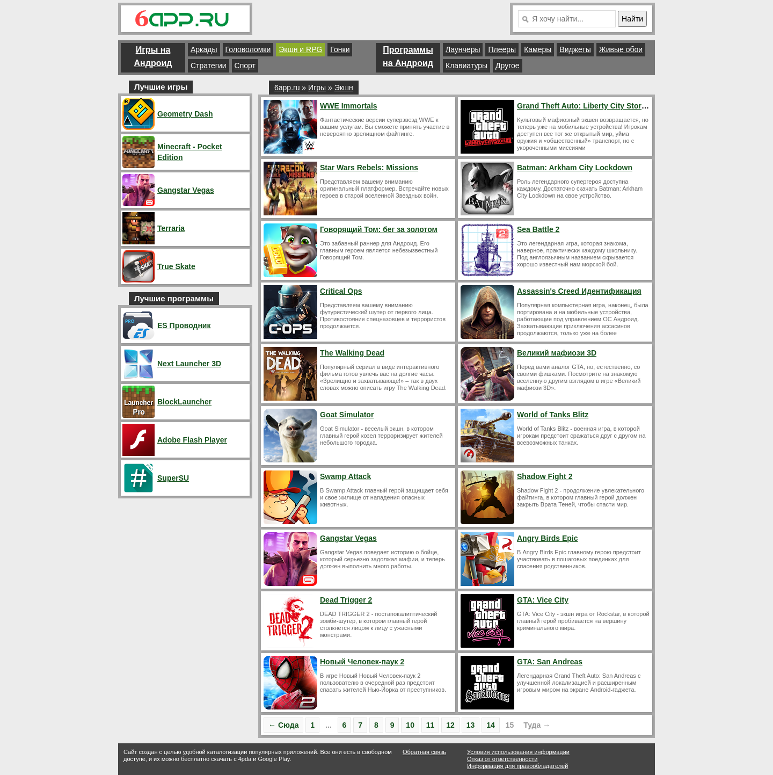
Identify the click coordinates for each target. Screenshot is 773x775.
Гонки (339, 49)
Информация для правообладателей (517, 766)
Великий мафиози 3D (556, 353)
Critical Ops (341, 291)
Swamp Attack (345, 476)
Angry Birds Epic (547, 538)
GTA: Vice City (542, 600)
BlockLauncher (184, 401)
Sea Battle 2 (538, 229)
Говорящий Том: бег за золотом (378, 229)
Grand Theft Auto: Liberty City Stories (584, 106)
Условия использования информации (518, 752)
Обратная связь (424, 752)
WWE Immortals (348, 106)
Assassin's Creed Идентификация (579, 291)
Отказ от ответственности (502, 759)
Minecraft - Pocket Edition (189, 152)
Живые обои (621, 49)
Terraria (171, 228)
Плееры (502, 49)
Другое (507, 65)
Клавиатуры (466, 65)
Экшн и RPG (300, 49)
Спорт (245, 65)
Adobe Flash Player (192, 440)
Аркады (204, 49)
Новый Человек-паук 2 (362, 661)
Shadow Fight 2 (544, 476)
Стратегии (209, 65)
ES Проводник (183, 325)
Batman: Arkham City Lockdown (574, 167)
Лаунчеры (463, 49)
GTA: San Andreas (549, 661)
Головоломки (248, 49)
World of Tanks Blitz (552, 414)
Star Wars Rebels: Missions (369, 167)
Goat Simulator (347, 414)
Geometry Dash (185, 114)
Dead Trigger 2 (346, 600)
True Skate (176, 266)
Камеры (537, 49)
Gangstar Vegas (348, 538)
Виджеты (575, 49)
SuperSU (173, 478)
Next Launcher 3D (189, 363)
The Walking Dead (352, 353)
